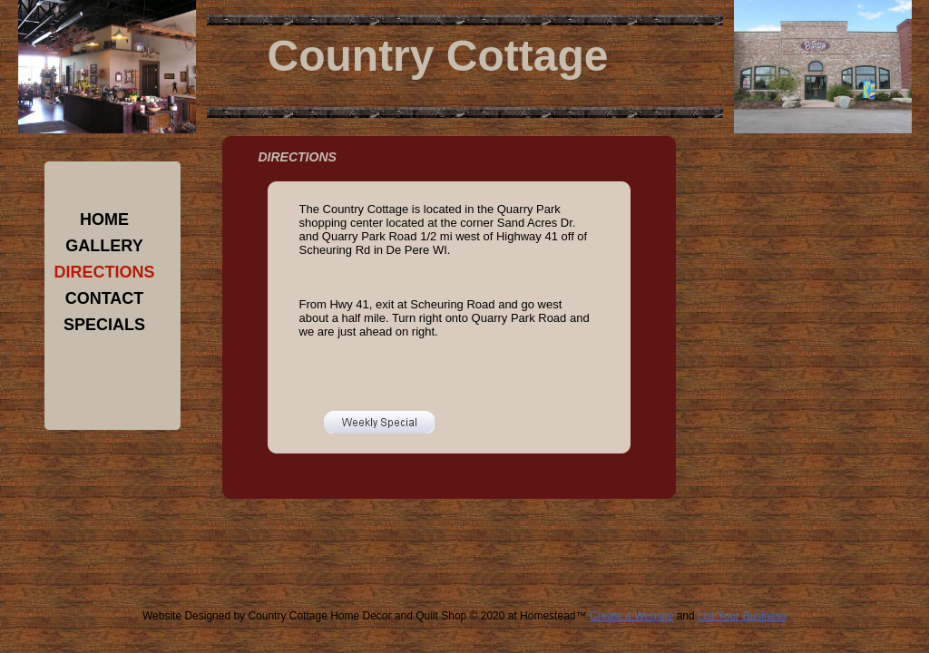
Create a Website (632, 615)
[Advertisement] (449, 564)
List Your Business (742, 615)
